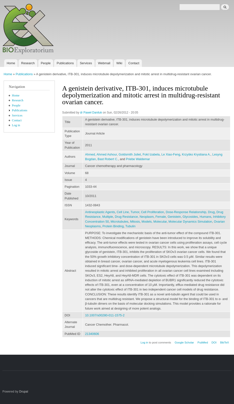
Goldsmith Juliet (130, 154)
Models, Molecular (154, 221)
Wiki (119, 63)
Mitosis (135, 221)
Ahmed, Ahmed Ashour (101, 154)
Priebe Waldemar (138, 159)
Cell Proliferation (152, 212)
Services (86, 63)
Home (11, 63)
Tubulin (130, 226)
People (45, 63)
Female (161, 216)
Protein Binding (113, 226)
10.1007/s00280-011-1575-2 (105, 315)
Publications (65, 63)
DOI (214, 342)
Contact (133, 63)
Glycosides (190, 216)
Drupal (23, 391)
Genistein (174, 216)
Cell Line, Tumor (128, 212)
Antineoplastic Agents (100, 212)
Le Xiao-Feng (170, 154)
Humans (205, 216)
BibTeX (224, 342)
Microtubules (119, 221)
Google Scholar (184, 342)
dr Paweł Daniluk (91, 112)
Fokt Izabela (151, 154)
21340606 (92, 334)
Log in (16, 125)
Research (28, 63)
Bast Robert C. (108, 159)
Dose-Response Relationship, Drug (190, 212)
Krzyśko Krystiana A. (196, 154)
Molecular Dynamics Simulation (190, 221)
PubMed (202, 342)
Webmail (104, 63)
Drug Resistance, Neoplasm (134, 216)
